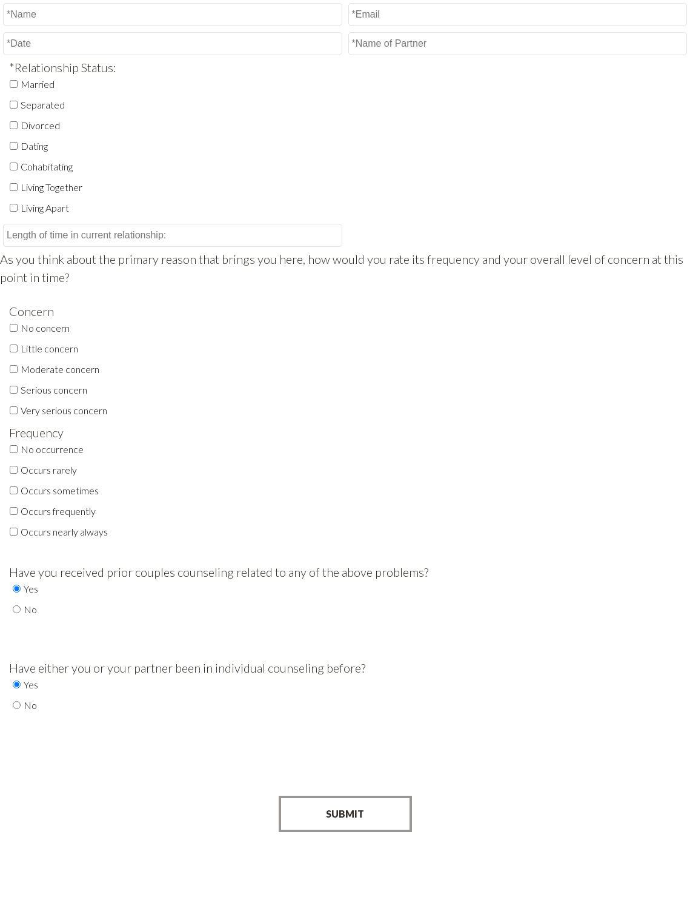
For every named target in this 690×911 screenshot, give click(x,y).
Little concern (49, 348)
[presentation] (345, 763)
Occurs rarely (49, 470)
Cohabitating (47, 166)
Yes (31, 588)
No (30, 609)
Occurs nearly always (64, 531)
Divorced (40, 125)
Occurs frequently (58, 511)
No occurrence (52, 449)
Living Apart (45, 207)
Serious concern (54, 389)
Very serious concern (64, 410)
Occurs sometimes (60, 490)
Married (38, 84)
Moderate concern (60, 369)
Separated (43, 104)
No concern (45, 328)
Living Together (51, 187)
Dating (34, 146)
